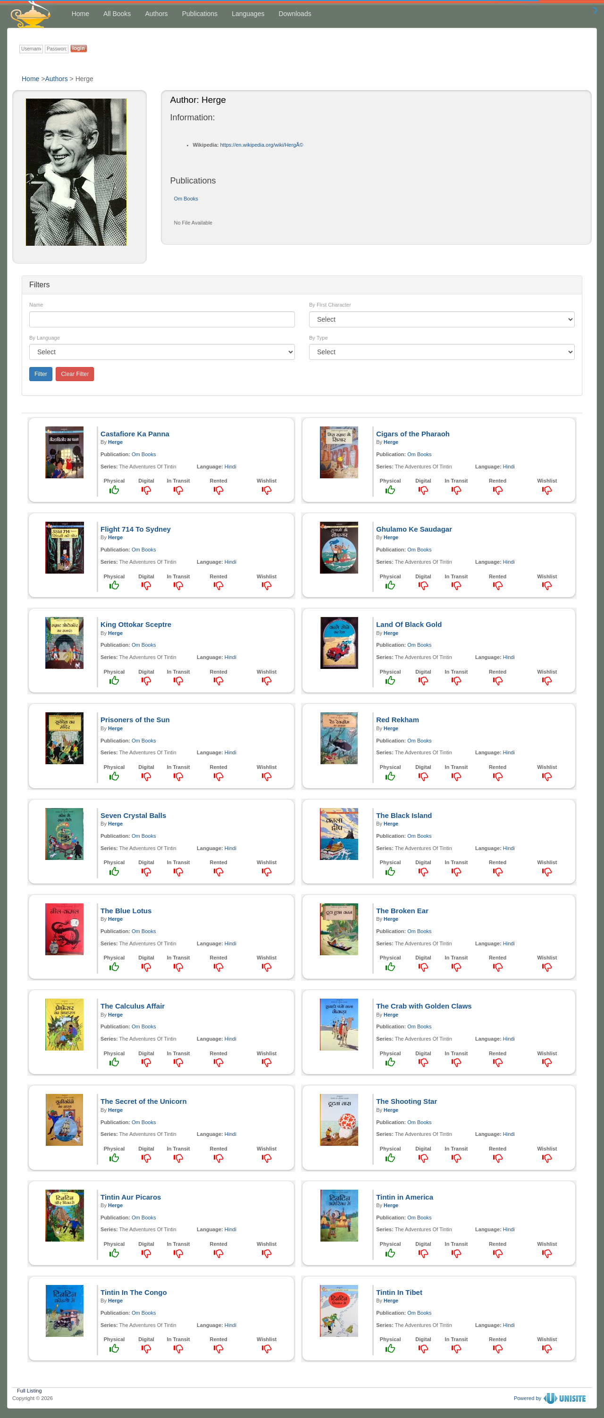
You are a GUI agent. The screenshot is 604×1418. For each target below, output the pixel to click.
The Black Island (404, 815)
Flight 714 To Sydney (136, 529)
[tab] (302, 285)
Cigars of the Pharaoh (413, 434)
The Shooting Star (406, 1101)
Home (80, 13)
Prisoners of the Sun (135, 720)
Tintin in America (404, 1197)
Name (36, 305)
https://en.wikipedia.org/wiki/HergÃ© (261, 145)
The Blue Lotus (126, 911)
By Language (44, 338)
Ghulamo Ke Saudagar (414, 529)
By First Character (330, 305)
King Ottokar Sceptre (136, 624)
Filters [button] (39, 285)
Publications (200, 13)
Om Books (186, 198)
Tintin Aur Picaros (131, 1197)
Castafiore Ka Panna (135, 434)
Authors (156, 13)
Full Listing (29, 1390)
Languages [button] (248, 13)
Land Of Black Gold (409, 624)
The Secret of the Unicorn (144, 1101)
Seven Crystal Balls (133, 815)
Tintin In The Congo (134, 1292)
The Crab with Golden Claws (424, 1006)
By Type (318, 338)
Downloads (294, 13)
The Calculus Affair (133, 1006)
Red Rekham (397, 720)
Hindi (230, 466)
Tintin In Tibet (399, 1292)
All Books (117, 13)
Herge (115, 442)
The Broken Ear (402, 911)
